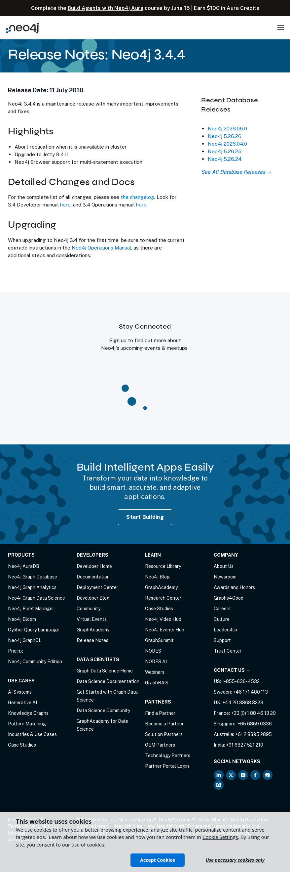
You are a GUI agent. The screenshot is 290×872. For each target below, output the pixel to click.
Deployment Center (97, 587)
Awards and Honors (234, 587)
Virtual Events (92, 619)
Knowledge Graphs (28, 713)
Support (222, 640)
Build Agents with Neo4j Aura (105, 8)
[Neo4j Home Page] (22, 28)
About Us (224, 566)
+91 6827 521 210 (244, 745)
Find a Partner (160, 713)
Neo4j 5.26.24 (224, 159)
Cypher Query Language (33, 629)
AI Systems (20, 692)
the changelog (137, 197)
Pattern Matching (27, 723)
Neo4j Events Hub (164, 629)
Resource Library (163, 566)
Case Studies (22, 745)
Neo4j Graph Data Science (36, 598)
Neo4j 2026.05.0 (227, 128)
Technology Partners (167, 755)
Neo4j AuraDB (23, 566)
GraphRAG (156, 682)
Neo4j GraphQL (24, 640)
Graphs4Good (228, 598)
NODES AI (156, 661)
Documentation (93, 576)
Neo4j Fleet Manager (31, 608)
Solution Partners (164, 734)
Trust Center (227, 651)
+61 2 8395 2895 (253, 734)
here (65, 204)
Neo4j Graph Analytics (32, 587)
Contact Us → (232, 670)
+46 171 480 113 (250, 692)
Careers (222, 608)
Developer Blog (93, 598)
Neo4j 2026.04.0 (227, 144)
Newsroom (225, 576)
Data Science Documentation (108, 681)
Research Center (163, 598)
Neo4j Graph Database (32, 576)
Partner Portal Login (167, 766)
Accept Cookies (157, 860)
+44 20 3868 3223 (242, 702)
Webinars (154, 672)
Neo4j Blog (157, 576)
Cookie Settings (220, 837)
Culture (222, 619)
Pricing (15, 651)
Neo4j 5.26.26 (224, 136)
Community (88, 608)
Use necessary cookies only (235, 860)
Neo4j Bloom (22, 619)
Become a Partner (164, 723)
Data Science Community (103, 710)
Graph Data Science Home (105, 670)
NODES (153, 651)
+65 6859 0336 (254, 723)
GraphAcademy (93, 629)
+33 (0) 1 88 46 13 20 (253, 713)
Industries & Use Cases (32, 734)
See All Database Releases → (236, 172)
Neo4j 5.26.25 (224, 151)
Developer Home (94, 566)
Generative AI (22, 702)
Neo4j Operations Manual (101, 248)
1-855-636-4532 (241, 681)
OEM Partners (160, 745)
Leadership (225, 629)
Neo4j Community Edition (35, 661)
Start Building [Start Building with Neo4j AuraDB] (145, 517)
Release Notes (92, 640)
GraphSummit (159, 640)
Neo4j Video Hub (163, 619)
